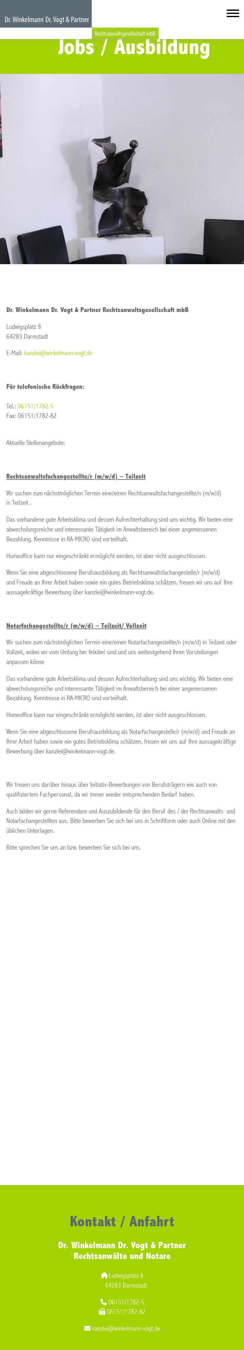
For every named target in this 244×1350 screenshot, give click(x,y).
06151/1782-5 (35, 406)
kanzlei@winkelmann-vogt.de (58, 353)
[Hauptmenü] (233, 15)
